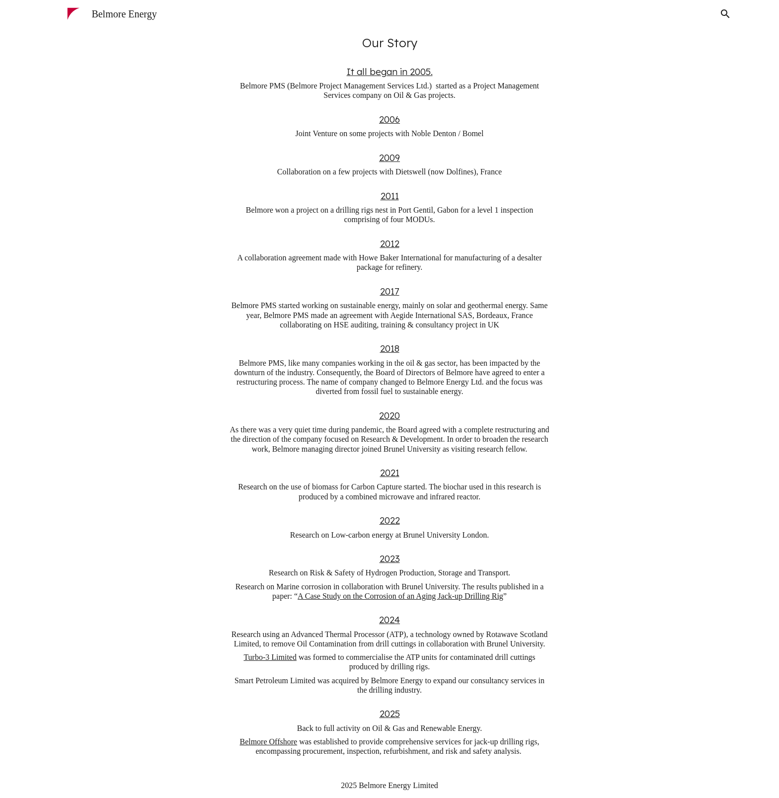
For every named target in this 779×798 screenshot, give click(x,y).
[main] (389, 43)
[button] (725, 14)
